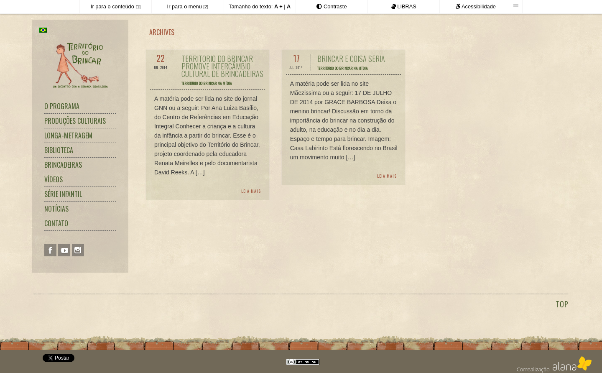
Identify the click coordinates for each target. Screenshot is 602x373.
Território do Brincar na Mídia (206, 83)
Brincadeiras (63, 165)
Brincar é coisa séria (351, 58)
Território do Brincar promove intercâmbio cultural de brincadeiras (222, 66)
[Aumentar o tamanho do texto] (278, 6)
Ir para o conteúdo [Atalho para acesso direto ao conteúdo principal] (115, 6)
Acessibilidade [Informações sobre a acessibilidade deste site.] (476, 6)
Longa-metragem (68, 135)
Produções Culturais (75, 121)
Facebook (50, 250)
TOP (562, 304)
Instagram (78, 250)
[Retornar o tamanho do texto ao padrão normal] (289, 6)
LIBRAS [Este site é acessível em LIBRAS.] (403, 6)
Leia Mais (251, 191)
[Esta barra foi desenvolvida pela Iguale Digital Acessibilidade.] (517, 5)
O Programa (61, 106)
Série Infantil (63, 194)
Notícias (56, 209)
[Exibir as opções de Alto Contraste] (331, 6)
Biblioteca (58, 150)
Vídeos (53, 179)
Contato (56, 223)
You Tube (64, 250)
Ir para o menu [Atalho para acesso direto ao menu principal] (188, 6)
